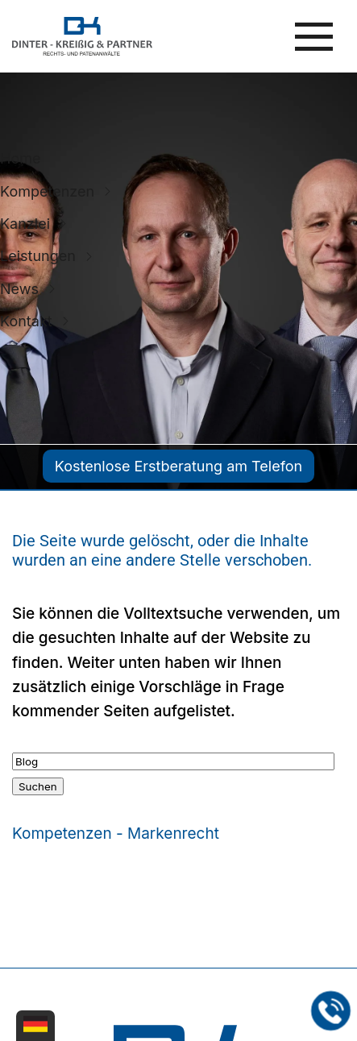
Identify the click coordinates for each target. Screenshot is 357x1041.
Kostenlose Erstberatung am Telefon (178, 466)
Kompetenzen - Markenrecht (115, 833)
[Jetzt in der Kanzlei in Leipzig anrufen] (331, 1011)
